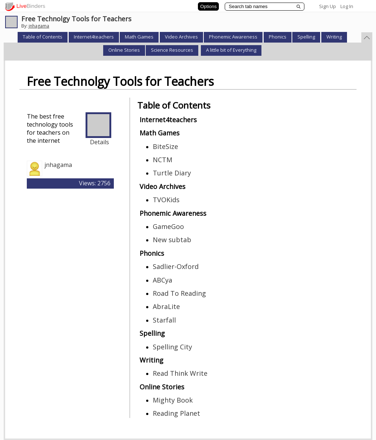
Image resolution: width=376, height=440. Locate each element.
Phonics (277, 36)
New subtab (172, 239)
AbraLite (166, 306)
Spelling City (172, 346)
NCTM (162, 159)
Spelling (306, 36)
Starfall (164, 320)
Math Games (139, 36)
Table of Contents (42, 36)
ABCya (162, 280)
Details (99, 142)
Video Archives (181, 36)
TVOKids (166, 199)
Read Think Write (180, 373)
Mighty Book (173, 400)
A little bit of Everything (231, 50)
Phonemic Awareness (233, 36)
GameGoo (168, 226)
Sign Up (327, 6)
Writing (334, 36)
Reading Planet (176, 413)
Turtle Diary (172, 172)
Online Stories (124, 50)
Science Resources (172, 50)
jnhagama (39, 26)
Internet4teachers (94, 36)
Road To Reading (179, 293)
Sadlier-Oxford (176, 266)
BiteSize (165, 146)
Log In (346, 6)
